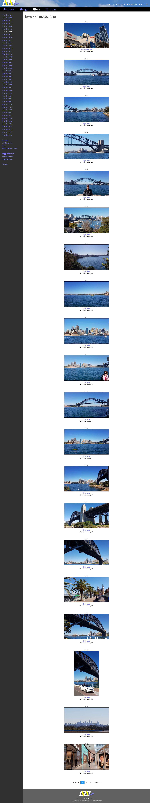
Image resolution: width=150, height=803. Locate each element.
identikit (5, 140)
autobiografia (7, 143)
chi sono (8, 9)
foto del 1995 (7, 93)
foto (36, 9)
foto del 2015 (7, 40)
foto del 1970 (7, 135)
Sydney (86, 86)
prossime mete (7, 156)
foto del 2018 (7, 32)
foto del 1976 (7, 118)
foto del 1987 (7, 113)
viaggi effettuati (8, 154)
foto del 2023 (7, 18)
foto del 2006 (7, 65)
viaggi (23, 9)
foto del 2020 (7, 26)
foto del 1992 (7, 99)
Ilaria (3, 146)
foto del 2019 (7, 29)
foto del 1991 (7, 101)
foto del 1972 (7, 129)
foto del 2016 (7, 37)
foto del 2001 (7, 79)
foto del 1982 (7, 115)
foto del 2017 (7, 34)
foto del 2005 (7, 68)
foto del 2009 (7, 57)
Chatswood (86, 49)
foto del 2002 (7, 76)
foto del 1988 (7, 110)
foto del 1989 (7, 107)
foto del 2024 (7, 15)
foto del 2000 (7, 82)
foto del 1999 (7, 85)
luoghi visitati (7, 159)
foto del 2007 (7, 62)
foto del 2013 (7, 46)
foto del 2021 (7, 23)
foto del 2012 (7, 48)
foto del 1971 (7, 132)
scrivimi (50, 9)
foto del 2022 (7, 20)
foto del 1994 (7, 96)
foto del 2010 (7, 54)
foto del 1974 (7, 124)
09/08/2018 (75, 782)
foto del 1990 (7, 104)
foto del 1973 (7, 126)
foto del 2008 (7, 60)
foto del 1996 (7, 90)
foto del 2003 (7, 74)
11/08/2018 (97, 782)
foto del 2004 (7, 71)
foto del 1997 (7, 87)
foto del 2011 (7, 51)
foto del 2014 (7, 43)
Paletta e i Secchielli (9, 148)
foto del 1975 (7, 121)
